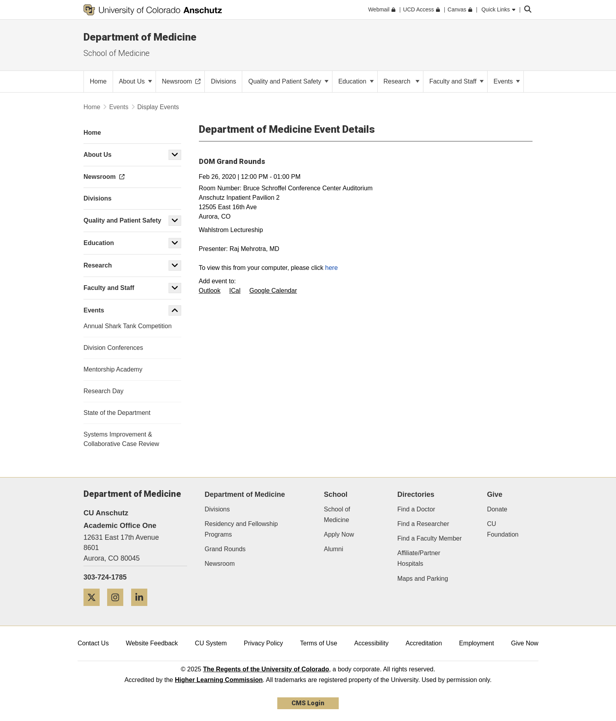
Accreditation (424, 643)
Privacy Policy (263, 643)
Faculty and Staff (456, 81)
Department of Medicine (140, 37)
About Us (135, 81)
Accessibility (371, 643)
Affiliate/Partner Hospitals (418, 558)
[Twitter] (94, 609)
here (331, 267)
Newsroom (220, 563)
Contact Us (93, 643)
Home (91, 107)
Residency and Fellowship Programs (241, 529)
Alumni (333, 549)
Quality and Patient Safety (288, 81)
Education (356, 81)
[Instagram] (118, 609)
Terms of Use (318, 643)
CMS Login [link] (307, 703)
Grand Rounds (225, 549)
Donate (497, 509)
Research (401, 81)
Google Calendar (273, 290)
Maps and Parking (422, 578)
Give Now (524, 643)
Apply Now (339, 534)
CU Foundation (502, 529)
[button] (175, 155)
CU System (211, 643)
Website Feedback (152, 643)
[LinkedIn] (142, 609)
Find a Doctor (416, 509)
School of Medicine (116, 53)
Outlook (210, 290)
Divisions (217, 509)
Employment (476, 643)
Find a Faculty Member (429, 538)
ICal (234, 290)
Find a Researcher (423, 523)
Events (507, 81)
